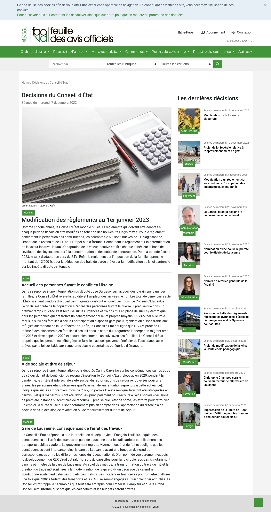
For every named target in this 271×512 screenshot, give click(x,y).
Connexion (241, 32)
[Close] (265, 5)
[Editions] (186, 64)
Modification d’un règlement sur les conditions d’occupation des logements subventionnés (225, 183)
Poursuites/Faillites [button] (69, 52)
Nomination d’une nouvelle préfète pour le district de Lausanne (226, 250)
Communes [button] (135, 52)
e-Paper (186, 32)
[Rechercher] (217, 64)
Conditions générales (144, 500)
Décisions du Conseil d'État (50, 82)
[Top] (258, 502)
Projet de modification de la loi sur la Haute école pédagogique (226, 347)
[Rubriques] (131, 64)
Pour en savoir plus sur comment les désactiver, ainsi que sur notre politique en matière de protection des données (100, 15)
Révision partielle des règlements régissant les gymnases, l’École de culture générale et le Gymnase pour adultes (226, 319)
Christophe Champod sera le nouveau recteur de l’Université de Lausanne (226, 381)
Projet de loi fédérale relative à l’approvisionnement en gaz (224, 149)
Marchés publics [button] (105, 52)
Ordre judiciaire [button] (34, 52)
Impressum (121, 500)
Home (26, 82)
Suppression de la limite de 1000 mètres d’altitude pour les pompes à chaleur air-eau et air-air (226, 413)
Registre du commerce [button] (212, 52)
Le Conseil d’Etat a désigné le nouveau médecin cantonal (223, 213)
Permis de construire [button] (169, 52)
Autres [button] (243, 52)
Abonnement (213, 32)
